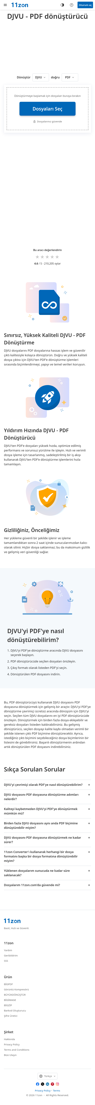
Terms (56, 1090)
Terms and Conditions (16, 1049)
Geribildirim (11, 955)
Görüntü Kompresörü (16, 989)
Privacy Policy (12, 1044)
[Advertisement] (49, 46)
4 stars (52, 256)
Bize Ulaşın (10, 1055)
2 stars (42, 256)
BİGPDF (8, 984)
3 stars (47, 256)
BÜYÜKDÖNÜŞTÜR (15, 994)
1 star (37, 256)
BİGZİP (8, 1005)
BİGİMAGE (10, 1000)
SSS (6, 960)
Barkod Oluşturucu (15, 1010)
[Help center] (71, 5)
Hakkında (9, 1039)
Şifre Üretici (10, 1015)
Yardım (8, 950)
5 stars (57, 256)
